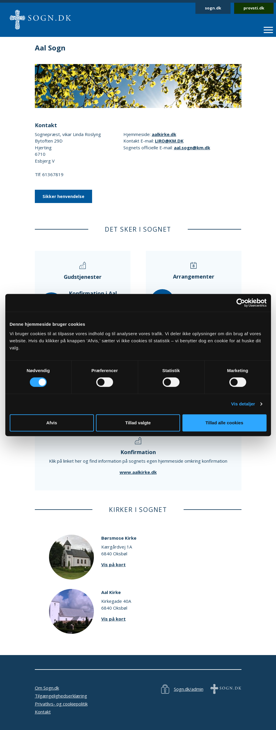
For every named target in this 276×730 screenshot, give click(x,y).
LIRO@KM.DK (169, 141)
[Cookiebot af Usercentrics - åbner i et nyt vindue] (241, 302)
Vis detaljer (243, 403)
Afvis (51, 422)
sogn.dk (213, 8)
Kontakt (43, 712)
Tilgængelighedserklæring (61, 696)
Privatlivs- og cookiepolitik (61, 704)
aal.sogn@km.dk (192, 147)
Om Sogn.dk (47, 688)
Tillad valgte (138, 422)
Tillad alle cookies (224, 422)
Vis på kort (113, 564)
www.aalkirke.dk (138, 472)
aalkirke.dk (164, 134)
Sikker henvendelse (63, 196)
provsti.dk (254, 8)
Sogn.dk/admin (188, 689)
